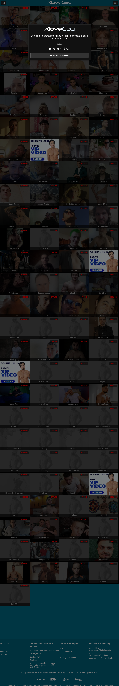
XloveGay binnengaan (59, 55)
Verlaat (59, 44)
